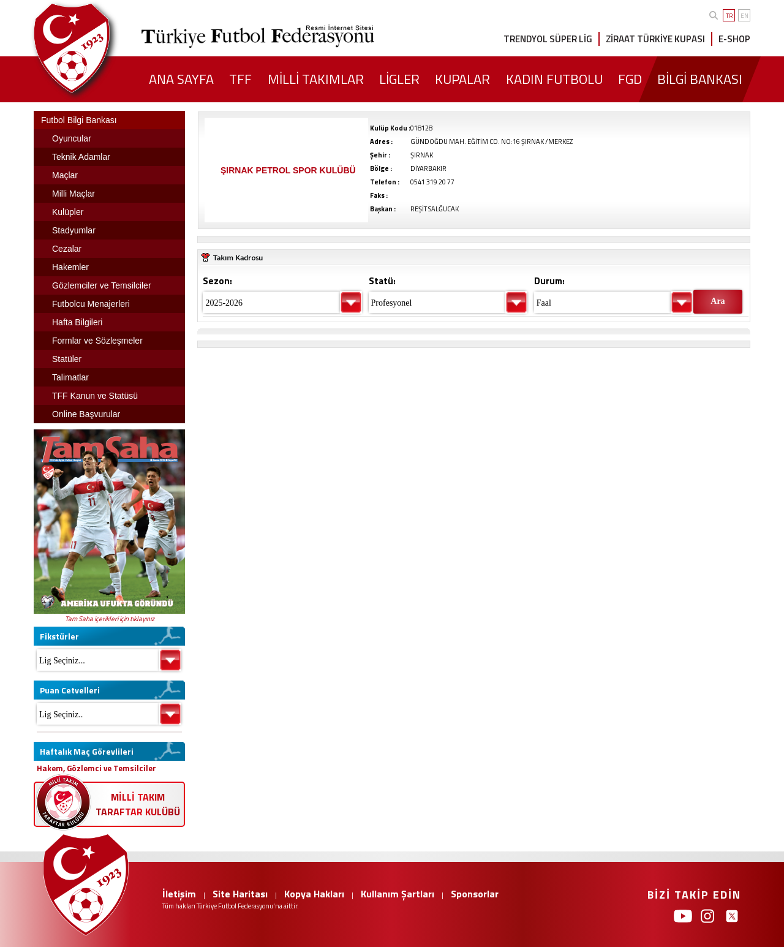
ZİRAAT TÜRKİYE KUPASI (655, 39)
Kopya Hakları (314, 893)
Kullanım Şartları (397, 893)
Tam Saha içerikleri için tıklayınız (109, 619)
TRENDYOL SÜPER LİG (547, 39)
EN (744, 15)
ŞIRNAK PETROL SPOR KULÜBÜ (288, 170)
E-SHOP (734, 39)
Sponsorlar (475, 893)
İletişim (179, 893)
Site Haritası (240, 893)
